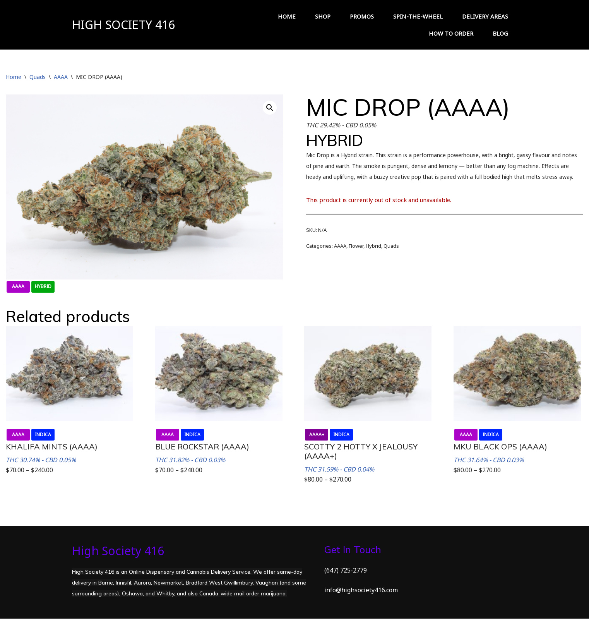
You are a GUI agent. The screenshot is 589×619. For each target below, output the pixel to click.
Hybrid (373, 245)
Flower (356, 245)
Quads (37, 77)
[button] (270, 108)
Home (13, 77)
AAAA (61, 77)
